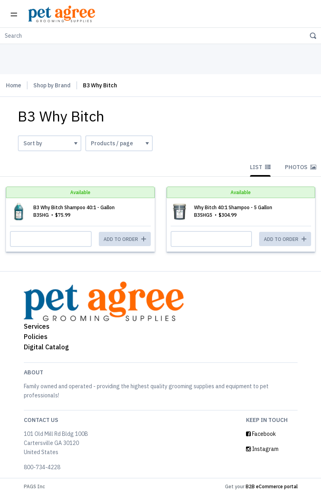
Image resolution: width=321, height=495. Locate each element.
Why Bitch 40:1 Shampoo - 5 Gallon (233, 207)
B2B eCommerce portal (272, 486)
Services (37, 326)
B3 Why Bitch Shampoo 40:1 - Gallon (74, 207)
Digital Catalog (46, 347)
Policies (36, 337)
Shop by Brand (52, 85)
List (260, 167)
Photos (300, 167)
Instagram (262, 449)
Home (13, 85)
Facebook (261, 433)
